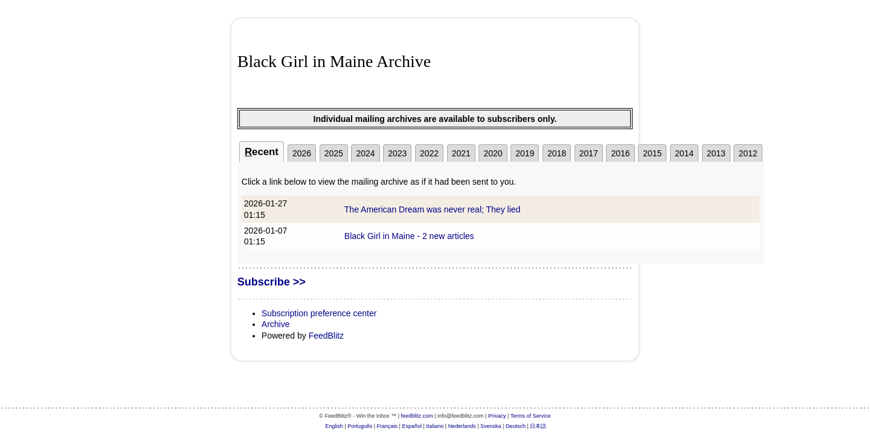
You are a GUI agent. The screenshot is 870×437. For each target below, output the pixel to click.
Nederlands (462, 426)
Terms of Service (531, 416)
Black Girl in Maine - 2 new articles (409, 236)
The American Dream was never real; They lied (432, 209)
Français (387, 426)
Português (359, 426)
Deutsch (516, 426)
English (334, 426)
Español (412, 426)
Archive (276, 324)
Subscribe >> (271, 282)
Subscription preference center (319, 313)
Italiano (434, 426)
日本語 (538, 426)
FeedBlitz (326, 335)
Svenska (490, 426)
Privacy (497, 416)
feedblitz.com (417, 416)
